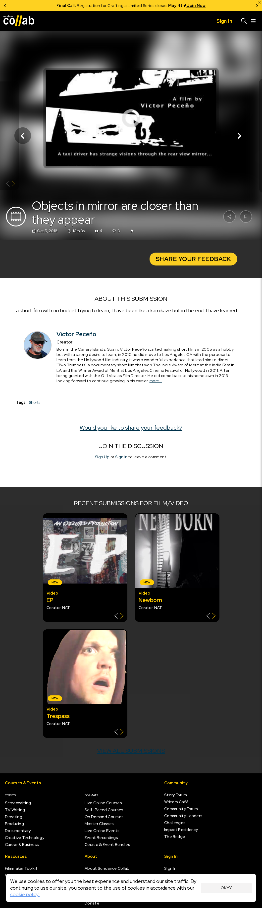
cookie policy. (25, 894)
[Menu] (253, 21)
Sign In (121, 457)
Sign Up (102, 457)
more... (156, 380)
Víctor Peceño (76, 334)
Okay (226, 887)
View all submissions (131, 751)
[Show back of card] (10, 184)
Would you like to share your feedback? (131, 427)
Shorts (34, 402)
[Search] (244, 21)
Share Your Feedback (193, 259)
